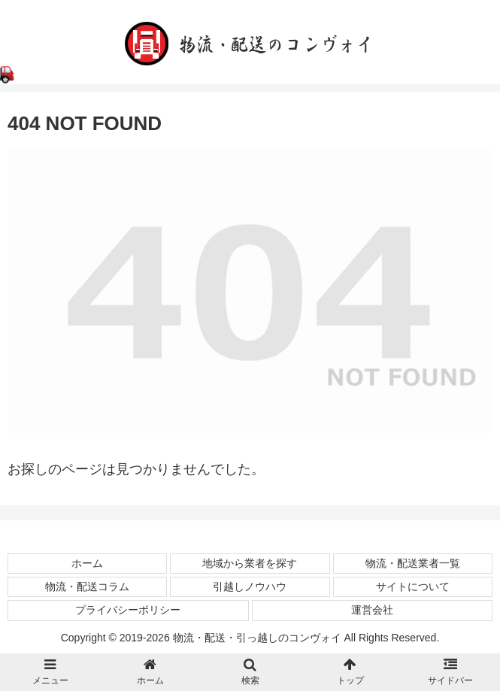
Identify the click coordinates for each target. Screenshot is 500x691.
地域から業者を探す (249, 563)
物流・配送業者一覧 (412, 563)
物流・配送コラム (87, 586)
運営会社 (372, 610)
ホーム (87, 563)
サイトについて (413, 586)
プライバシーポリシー (127, 610)
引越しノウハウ (249, 586)
